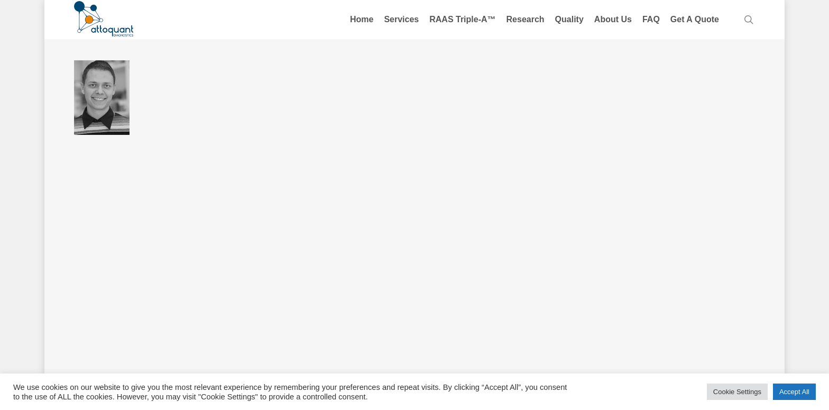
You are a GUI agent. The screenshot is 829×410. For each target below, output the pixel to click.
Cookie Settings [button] (737, 392)
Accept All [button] (794, 392)
